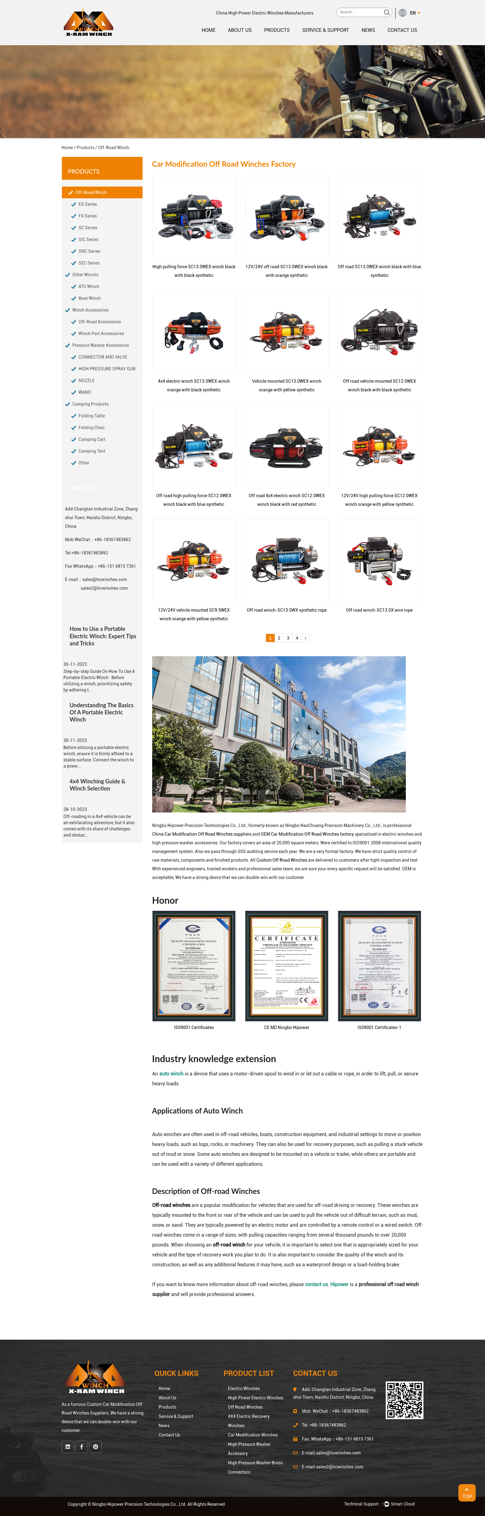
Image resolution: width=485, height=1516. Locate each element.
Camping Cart (92, 439)
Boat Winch (90, 298)
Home (209, 30)
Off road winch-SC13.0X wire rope (379, 610)
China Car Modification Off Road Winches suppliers (201, 834)
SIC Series (88, 239)
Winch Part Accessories (101, 333)
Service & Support (325, 30)
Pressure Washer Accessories (100, 345)
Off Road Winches (245, 1407)
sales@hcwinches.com (104, 579)
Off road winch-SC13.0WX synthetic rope (287, 610)
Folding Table (92, 415)
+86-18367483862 (90, 552)
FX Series (88, 215)
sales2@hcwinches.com (104, 588)
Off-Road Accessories (100, 321)
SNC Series (89, 251)
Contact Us (402, 30)
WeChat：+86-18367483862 (103, 539)
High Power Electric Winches (255, 1397)
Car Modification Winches (253, 1434)
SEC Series (89, 263)
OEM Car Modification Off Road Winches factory (307, 834)
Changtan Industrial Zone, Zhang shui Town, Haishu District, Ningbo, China (101, 517)
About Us (240, 30)
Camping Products (90, 404)
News (368, 30)
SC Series (88, 227)
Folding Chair (92, 427)
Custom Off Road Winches (281, 860)
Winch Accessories (90, 310)
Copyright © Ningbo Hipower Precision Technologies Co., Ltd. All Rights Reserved (146, 1504)
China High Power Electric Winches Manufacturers (264, 13)
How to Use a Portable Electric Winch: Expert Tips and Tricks (103, 635)
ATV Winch (89, 286)
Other (84, 462)
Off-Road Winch (91, 192)
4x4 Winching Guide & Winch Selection (97, 785)
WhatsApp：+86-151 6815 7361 (104, 566)
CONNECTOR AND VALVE (103, 357)
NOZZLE (87, 380)
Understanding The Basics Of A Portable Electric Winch (102, 712)
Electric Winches (244, 1388)
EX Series (88, 204)
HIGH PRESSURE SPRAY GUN (107, 368)
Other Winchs (85, 274)
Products (277, 30)
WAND (85, 392)
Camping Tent (92, 451)
